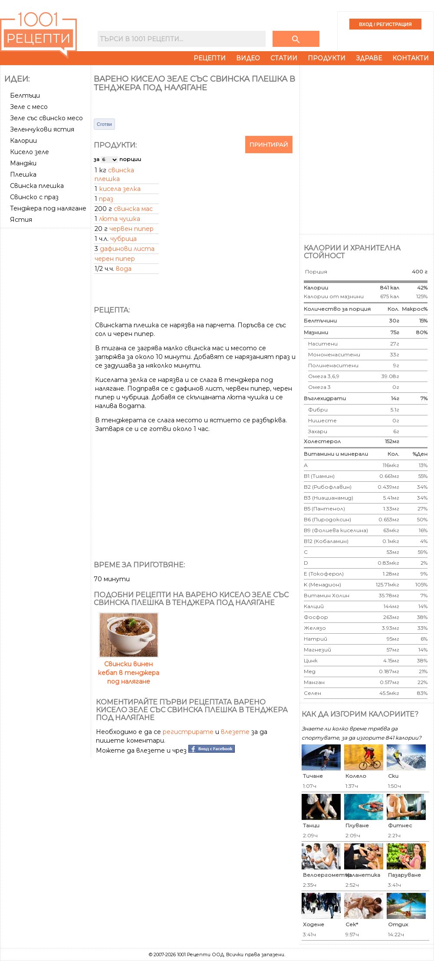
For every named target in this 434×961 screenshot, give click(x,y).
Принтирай (269, 144)
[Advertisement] (94, 148)
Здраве (369, 58)
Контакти (410, 58)
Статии (283, 58)
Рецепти (210, 58)
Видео (248, 58)
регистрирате (188, 732)
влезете (235, 732)
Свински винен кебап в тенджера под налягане (128, 668)
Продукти (326, 58)
